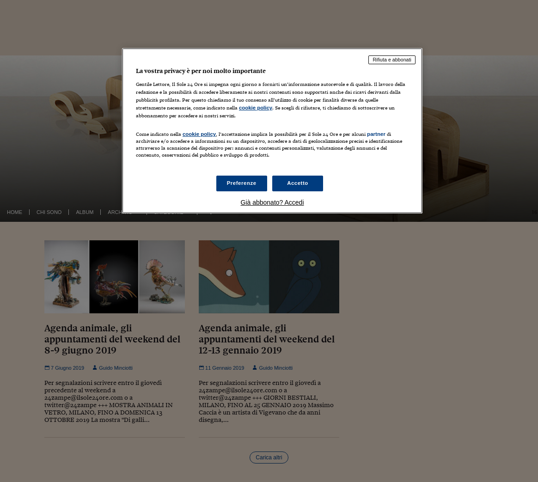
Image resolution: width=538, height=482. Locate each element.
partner (376, 134)
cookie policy (255, 107)
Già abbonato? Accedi (272, 202)
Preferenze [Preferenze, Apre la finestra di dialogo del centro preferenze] (242, 183)
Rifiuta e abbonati (392, 59)
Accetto (297, 183)
